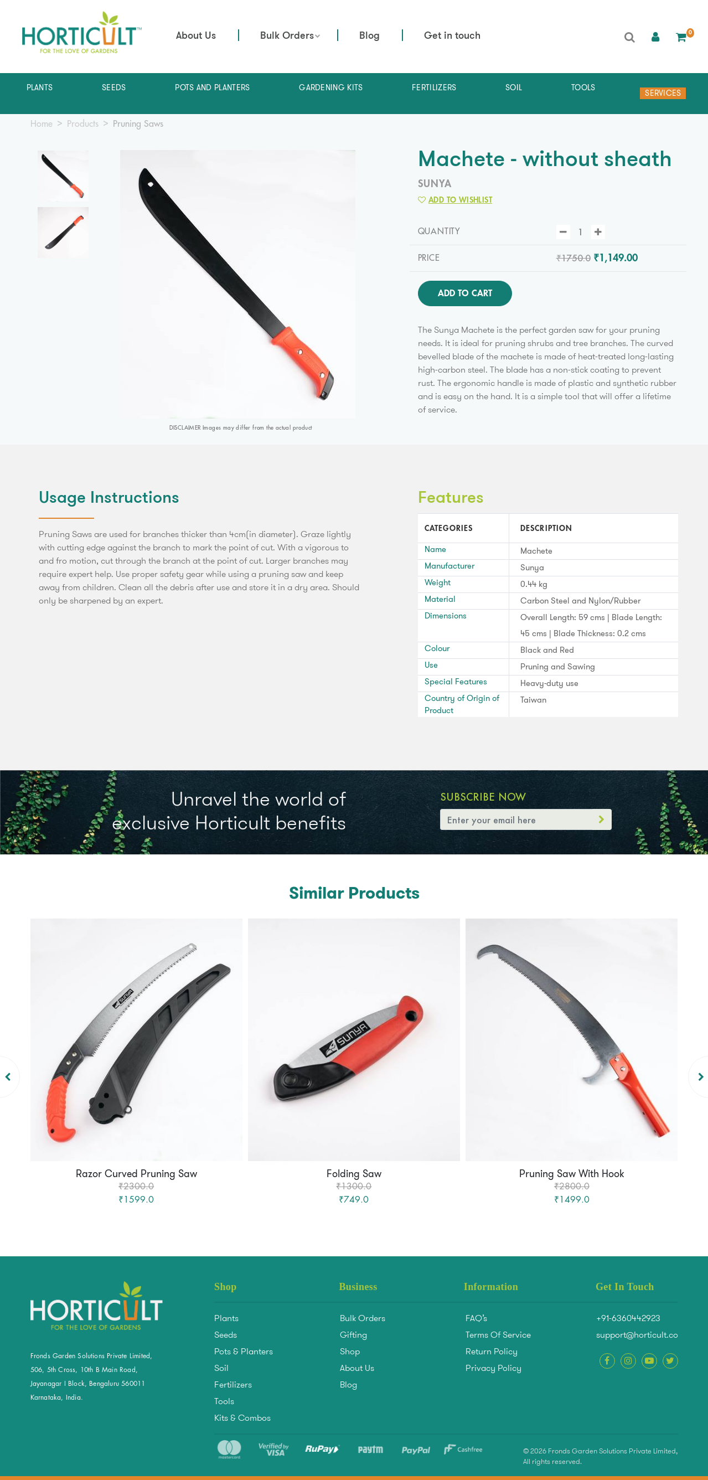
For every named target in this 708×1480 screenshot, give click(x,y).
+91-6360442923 (628, 1318)
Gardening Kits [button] (331, 87)
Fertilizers (233, 1384)
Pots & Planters (243, 1351)
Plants (226, 1318)
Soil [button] (513, 87)
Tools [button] (583, 87)
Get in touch (452, 36)
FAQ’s (476, 1318)
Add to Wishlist (455, 200)
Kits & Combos (242, 1417)
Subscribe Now (483, 796)
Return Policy (492, 1351)
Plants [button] (40, 87)
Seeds (225, 1334)
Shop (350, 1351)
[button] (655, 36)
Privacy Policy (493, 1368)
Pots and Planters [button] (212, 87)
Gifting (353, 1334)
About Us (196, 36)
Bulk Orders (287, 36)
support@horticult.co (637, 1334)
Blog (369, 36)
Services (663, 93)
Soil (221, 1368)
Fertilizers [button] (434, 87)
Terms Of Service (498, 1334)
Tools (224, 1401)
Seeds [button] (114, 87)
